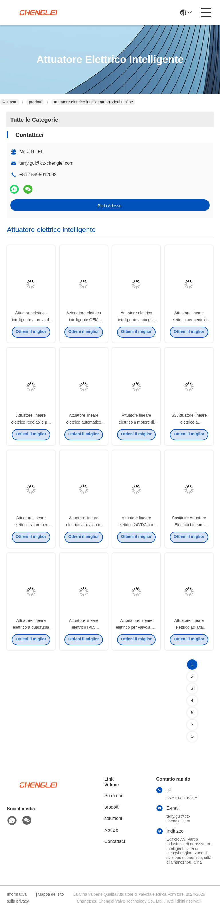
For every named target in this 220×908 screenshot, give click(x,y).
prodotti (35, 102)
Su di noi (113, 795)
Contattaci (114, 841)
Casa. (9, 102)
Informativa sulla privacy (18, 897)
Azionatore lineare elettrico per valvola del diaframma (136, 628)
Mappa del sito (51, 894)
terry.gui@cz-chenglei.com (46, 163)
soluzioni (113, 818)
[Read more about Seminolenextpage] (192, 725)
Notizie (111, 830)
